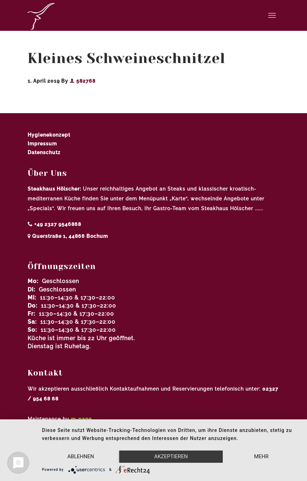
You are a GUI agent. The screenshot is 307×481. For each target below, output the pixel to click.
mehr (261, 456)
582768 (82, 81)
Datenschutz (44, 152)
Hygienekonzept (49, 135)
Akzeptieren (171, 456)
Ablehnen (80, 456)
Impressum (42, 143)
